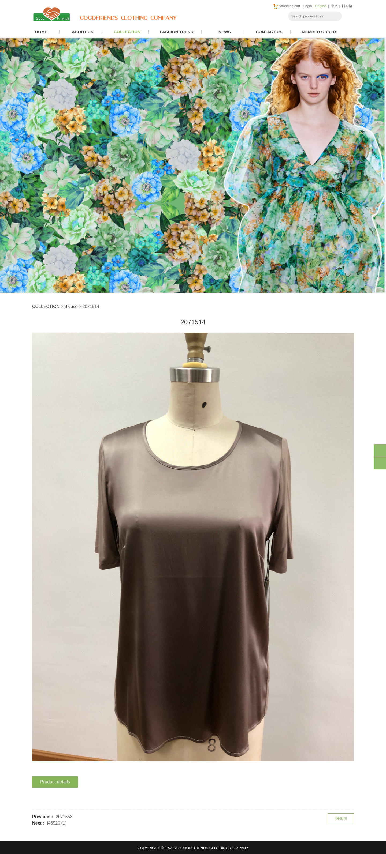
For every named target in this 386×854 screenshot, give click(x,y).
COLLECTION (127, 31)
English (321, 6)
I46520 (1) (56, 823)
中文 (334, 6)
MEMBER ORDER (319, 31)
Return (340, 818)
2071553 (64, 816)
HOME (41, 31)
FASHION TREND (177, 31)
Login (307, 6)
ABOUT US (82, 31)
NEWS (224, 31)
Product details (55, 781)
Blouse (70, 306)
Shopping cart (286, 6)
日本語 (347, 6)
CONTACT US (269, 31)
